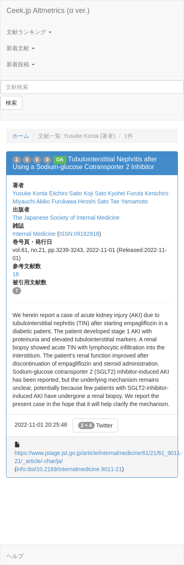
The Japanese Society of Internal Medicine (66, 217)
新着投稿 (20, 64)
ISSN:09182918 (79, 234)
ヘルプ (14, 556)
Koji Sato (95, 193)
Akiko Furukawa (56, 201)
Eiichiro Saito (65, 193)
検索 (11, 102)
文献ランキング (29, 32)
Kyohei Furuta (125, 193)
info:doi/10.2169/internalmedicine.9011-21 (69, 469)
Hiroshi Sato (93, 201)
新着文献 (20, 48)
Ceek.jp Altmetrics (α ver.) (47, 10)
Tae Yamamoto (129, 201)
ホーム (20, 136)
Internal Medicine (34, 234)
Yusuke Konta (30, 193)
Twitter (95, 425)
